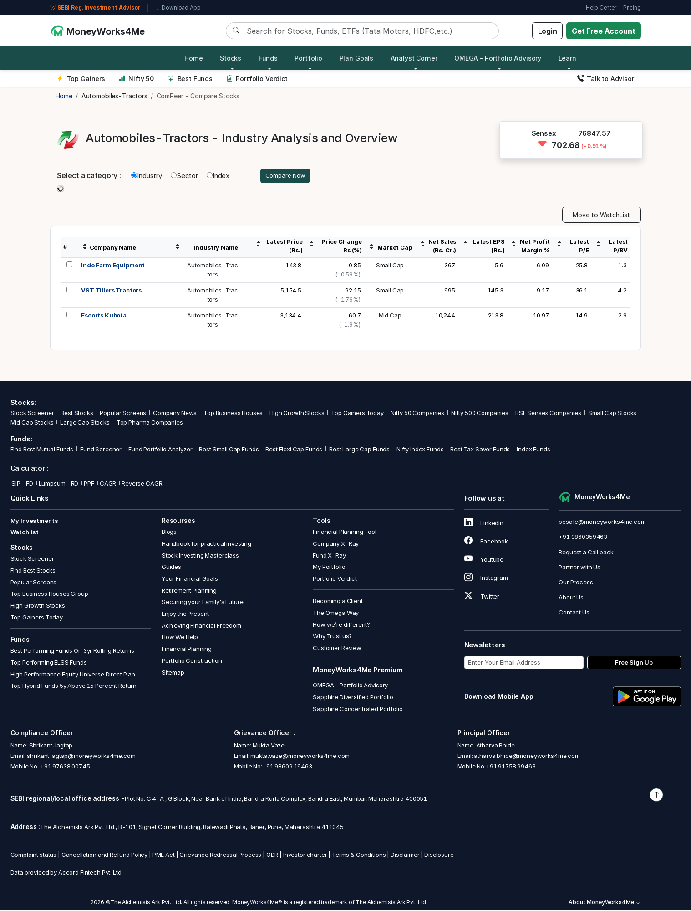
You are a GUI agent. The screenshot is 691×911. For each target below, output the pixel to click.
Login (547, 31)
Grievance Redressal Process (220, 856)
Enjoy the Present (185, 615)
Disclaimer (405, 856)
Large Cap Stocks (85, 423)
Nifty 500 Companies (479, 414)
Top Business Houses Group (49, 595)
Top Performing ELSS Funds (48, 663)
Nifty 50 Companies (417, 414)
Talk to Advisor (605, 78)
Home (193, 58)
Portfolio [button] (308, 58)
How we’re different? (341, 625)
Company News (175, 414)
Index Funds (533, 450)
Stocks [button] (230, 58)
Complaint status (33, 856)
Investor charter (305, 856)
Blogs (169, 533)
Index (218, 176)
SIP (15, 484)
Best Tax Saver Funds (480, 450)
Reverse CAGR (142, 484)
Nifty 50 (136, 78)
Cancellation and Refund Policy (104, 856)
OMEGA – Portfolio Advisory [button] (497, 58)
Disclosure (439, 856)
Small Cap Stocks (612, 414)
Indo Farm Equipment (113, 266)
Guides (171, 568)
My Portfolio (329, 568)
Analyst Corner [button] (414, 58)
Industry (146, 176)
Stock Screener (32, 414)
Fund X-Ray (329, 556)
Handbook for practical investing (206, 544)
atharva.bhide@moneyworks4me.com (526, 757)
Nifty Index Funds (419, 450)
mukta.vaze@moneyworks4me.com (300, 757)
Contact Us (574, 613)
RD (75, 484)
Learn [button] (567, 58)
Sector (184, 176)
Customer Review (337, 649)
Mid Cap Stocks (32, 423)
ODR (272, 856)
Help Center (601, 7)
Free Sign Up (634, 663)
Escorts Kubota (104, 316)
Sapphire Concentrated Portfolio (357, 709)
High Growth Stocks (296, 414)
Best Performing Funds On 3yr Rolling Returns (72, 651)
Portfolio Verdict (257, 78)
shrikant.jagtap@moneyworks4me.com (81, 757)
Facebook (486, 542)
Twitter (482, 597)
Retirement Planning (189, 591)
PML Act (163, 856)
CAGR (108, 484)
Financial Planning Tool (344, 533)
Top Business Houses (233, 414)
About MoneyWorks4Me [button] (604, 903)
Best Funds (190, 78)
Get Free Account (603, 31)
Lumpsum (52, 484)
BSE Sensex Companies (548, 414)
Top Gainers (81, 78)
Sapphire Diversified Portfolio (353, 698)
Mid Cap (390, 316)
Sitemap (173, 673)
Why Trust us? (332, 637)
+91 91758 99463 (511, 767)
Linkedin (484, 524)
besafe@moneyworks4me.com (602, 523)
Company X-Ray (336, 544)
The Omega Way (336, 614)
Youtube (484, 560)
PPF (89, 484)
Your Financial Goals (190, 579)
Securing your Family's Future (203, 603)
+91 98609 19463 (287, 767)
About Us (571, 598)
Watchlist (24, 533)
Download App (178, 8)
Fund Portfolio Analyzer (160, 450)
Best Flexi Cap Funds (293, 450)
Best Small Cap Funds (229, 450)
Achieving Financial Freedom (201, 626)
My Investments (34, 522)
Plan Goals (357, 58)
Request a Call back (586, 553)
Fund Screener (101, 450)
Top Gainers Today (357, 414)
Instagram (486, 579)
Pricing (632, 7)
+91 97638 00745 (64, 767)
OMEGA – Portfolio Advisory (350, 686)
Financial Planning (187, 650)
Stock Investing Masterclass (200, 556)
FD (29, 484)
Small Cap (390, 266)
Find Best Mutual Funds (42, 450)
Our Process (576, 583)
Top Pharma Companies (150, 423)
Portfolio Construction (192, 661)
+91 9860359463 (583, 538)
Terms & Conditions (359, 856)
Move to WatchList (601, 216)
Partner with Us (579, 568)
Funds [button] (268, 58)
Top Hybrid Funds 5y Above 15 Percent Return (73, 687)
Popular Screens (123, 414)
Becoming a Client (337, 602)
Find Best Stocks (33, 571)
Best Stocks (77, 414)
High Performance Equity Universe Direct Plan (72, 675)
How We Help (180, 638)
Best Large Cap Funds (359, 450)
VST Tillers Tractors (111, 291)
